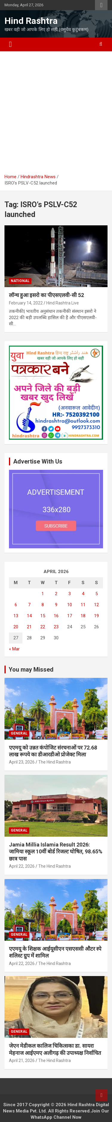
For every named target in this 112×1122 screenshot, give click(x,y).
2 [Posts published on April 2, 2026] (56, 593)
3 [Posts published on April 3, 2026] (69, 593)
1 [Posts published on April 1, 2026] (43, 593)
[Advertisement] (56, 115)
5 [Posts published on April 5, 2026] (96, 593)
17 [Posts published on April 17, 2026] (69, 615)
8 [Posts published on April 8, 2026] (43, 604)
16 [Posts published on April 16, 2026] (56, 615)
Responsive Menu (101, 5)
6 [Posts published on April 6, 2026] (16, 604)
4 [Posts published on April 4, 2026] (83, 593)
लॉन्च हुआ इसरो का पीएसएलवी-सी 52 (46, 295)
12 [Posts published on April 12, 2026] (96, 604)
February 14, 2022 (26, 303)
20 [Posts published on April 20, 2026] (15, 627)
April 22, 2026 (22, 866)
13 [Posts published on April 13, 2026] (15, 615)
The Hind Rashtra (54, 762)
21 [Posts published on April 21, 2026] (29, 627)
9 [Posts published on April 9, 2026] (56, 604)
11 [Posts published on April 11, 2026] (83, 604)
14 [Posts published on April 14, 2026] (29, 615)
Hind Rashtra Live (62, 303)
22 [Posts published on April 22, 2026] (42, 627)
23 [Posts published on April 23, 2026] (56, 627)
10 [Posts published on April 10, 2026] (69, 604)
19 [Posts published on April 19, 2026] (96, 615)
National (20, 281)
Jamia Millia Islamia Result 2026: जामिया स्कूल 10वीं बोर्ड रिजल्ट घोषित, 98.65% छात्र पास (55, 851)
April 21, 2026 (22, 1060)
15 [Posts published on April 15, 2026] (42, 615)
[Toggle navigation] (10, 44)
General (19, 733)
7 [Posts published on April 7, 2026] (29, 604)
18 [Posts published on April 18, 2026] (83, 615)
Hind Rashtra (31, 21)
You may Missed (31, 669)
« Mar (14, 649)
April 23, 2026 (22, 762)
